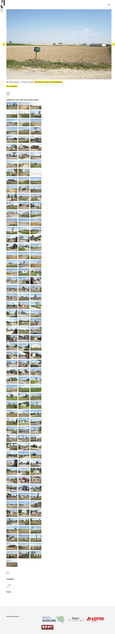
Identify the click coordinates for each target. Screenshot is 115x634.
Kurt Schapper (12, 86)
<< (4, 44)
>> (113, 44)
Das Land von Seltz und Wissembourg (48, 82)
